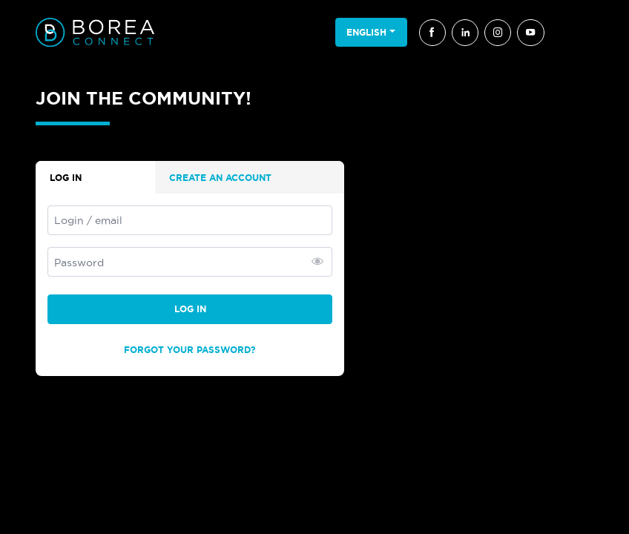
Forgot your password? (190, 350)
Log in (190, 309)
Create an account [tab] (220, 177)
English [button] (366, 32)
